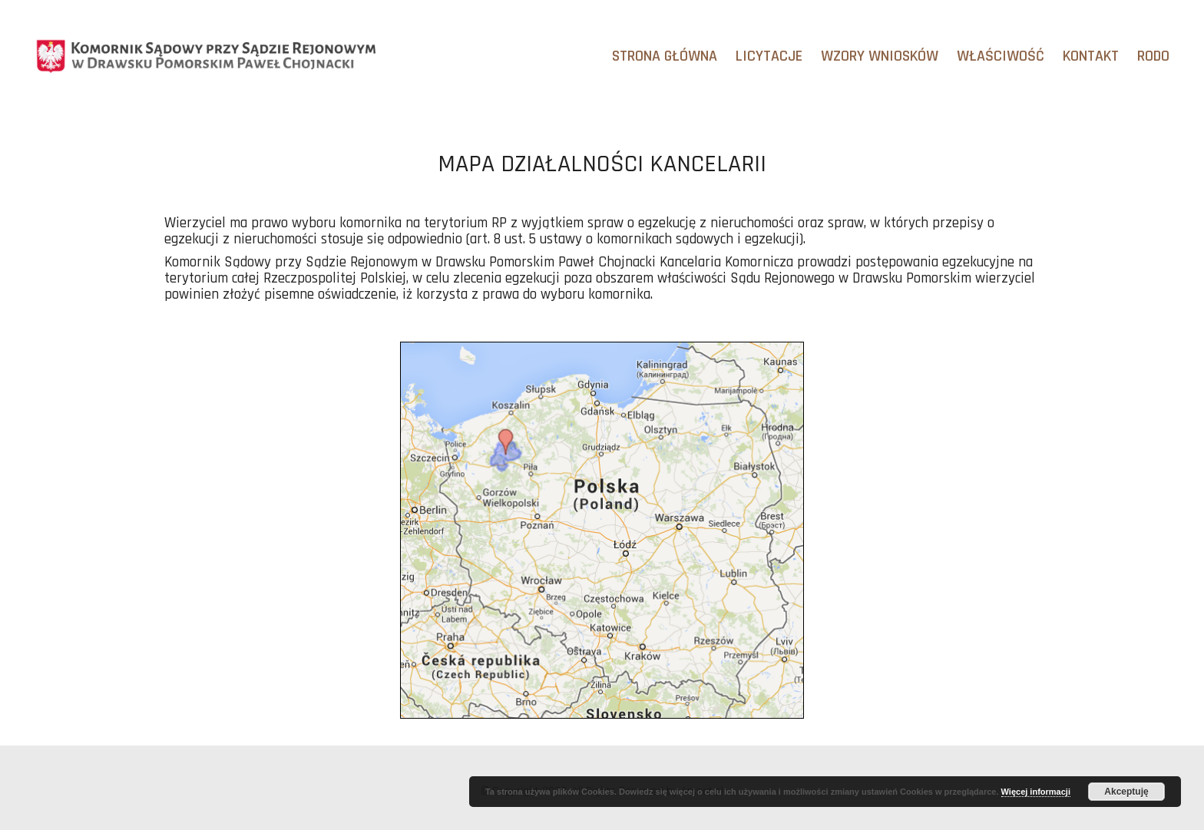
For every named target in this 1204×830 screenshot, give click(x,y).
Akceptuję (1126, 791)
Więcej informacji (1035, 791)
